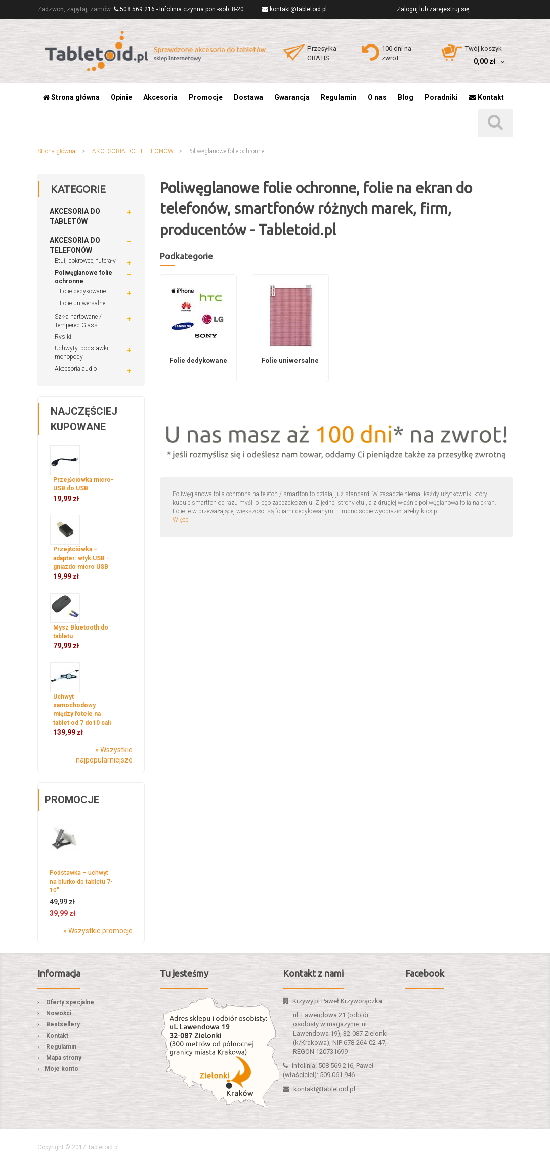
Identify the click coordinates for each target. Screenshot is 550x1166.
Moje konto (61, 1068)
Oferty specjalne (70, 1002)
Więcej (181, 519)
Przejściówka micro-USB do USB (83, 489)
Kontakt (57, 1035)
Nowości (58, 1013)
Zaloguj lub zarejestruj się (433, 9)
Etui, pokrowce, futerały (85, 260)
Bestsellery (63, 1024)
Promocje (72, 800)
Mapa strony (63, 1057)
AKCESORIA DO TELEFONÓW (133, 151)
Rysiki (63, 336)
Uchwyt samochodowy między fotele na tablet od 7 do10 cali (82, 715)
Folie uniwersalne (82, 303)
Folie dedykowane (83, 291)
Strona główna (56, 151)
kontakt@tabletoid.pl (298, 9)
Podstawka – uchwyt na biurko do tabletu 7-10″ (81, 881)
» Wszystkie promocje (98, 931)
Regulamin (61, 1046)
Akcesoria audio (76, 368)
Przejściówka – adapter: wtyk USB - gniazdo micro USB (81, 563)
